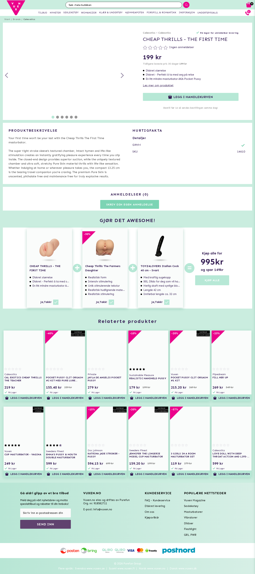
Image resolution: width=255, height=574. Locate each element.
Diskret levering (155, 506)
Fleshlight (190, 529)
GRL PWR (190, 534)
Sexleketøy (191, 506)
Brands (17, 19)
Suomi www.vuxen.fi (122, 568)
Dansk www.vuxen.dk (183, 568)
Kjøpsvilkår (152, 517)
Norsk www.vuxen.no (152, 568)
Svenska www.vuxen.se (90, 568)
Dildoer (188, 523)
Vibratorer (190, 517)
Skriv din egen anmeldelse (129, 204)
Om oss (149, 511)
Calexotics (29, 19)
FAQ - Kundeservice (157, 500)
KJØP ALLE (212, 280)
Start (7, 19)
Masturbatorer (193, 511)
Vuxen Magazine (195, 500)
